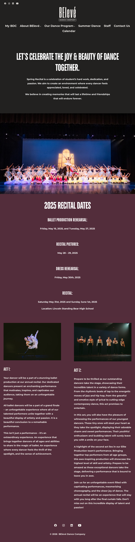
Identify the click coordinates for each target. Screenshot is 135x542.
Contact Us (122, 26)
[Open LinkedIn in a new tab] (13, 3)
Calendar (68, 31)
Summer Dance (89, 26)
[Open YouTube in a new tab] (17, 3)
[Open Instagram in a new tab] (9, 3)
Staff (107, 26)
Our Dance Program (59, 26)
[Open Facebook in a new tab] (5, 3)
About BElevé (30, 26)
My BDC (11, 26)
